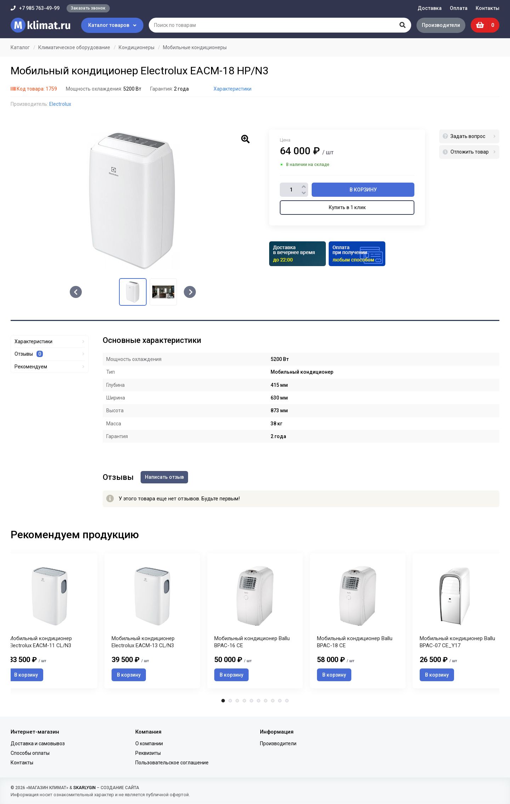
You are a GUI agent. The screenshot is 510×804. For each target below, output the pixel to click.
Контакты (487, 8)
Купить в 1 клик (347, 207)
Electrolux (60, 104)
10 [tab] (287, 700)
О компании (149, 743)
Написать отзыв (164, 477)
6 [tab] (258, 700)
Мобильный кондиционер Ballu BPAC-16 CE (252, 642)
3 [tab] (237, 700)
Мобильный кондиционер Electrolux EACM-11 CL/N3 (40, 642)
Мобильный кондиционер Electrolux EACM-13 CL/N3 (143, 642)
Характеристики (232, 89)
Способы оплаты (30, 753)
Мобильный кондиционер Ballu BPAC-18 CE (354, 642)
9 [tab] (280, 700)
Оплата (459, 8)
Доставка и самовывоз (38, 743)
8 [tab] (272, 700)
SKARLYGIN (84, 787)
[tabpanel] (255, 620)
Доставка (430, 8)
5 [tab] (251, 700)
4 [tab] (244, 700)
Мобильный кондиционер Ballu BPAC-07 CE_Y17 (457, 642)
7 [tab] (265, 700)
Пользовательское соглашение (172, 762)
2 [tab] (230, 700)
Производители (441, 25)
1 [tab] (223, 700)
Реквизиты (148, 753)
